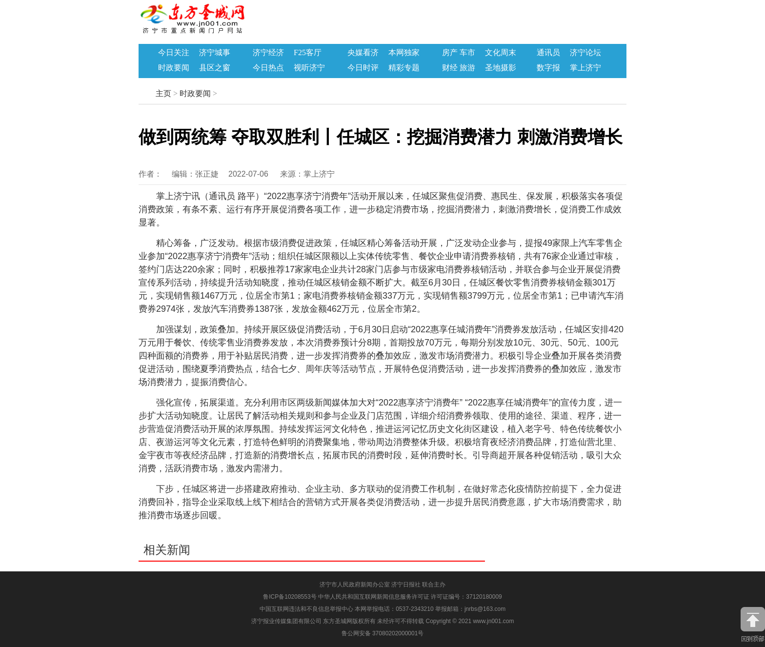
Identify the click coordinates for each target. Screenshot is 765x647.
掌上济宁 (585, 68)
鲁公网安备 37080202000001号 (383, 633)
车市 (467, 53)
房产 (450, 53)
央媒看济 (363, 53)
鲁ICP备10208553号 (289, 596)
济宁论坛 (585, 53)
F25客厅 (308, 53)
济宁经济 (268, 53)
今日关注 (173, 53)
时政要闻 (173, 68)
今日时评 (363, 68)
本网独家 (404, 53)
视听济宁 (309, 68)
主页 (163, 93)
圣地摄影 (500, 68)
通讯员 (548, 53)
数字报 (548, 68)
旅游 (467, 68)
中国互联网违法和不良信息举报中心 (307, 609)
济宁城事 (214, 53)
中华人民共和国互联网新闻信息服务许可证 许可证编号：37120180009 (410, 596)
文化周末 (500, 53)
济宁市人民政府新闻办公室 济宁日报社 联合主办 (383, 584)
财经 (450, 68)
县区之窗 (214, 68)
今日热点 (268, 68)
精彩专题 (404, 68)
